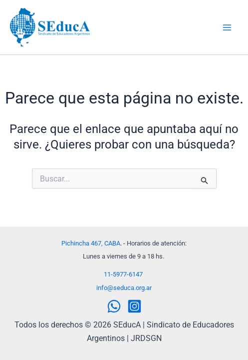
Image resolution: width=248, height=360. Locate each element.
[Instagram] (134, 306)
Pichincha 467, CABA (90, 243)
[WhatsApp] (114, 306)
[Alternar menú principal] (227, 27)
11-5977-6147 (123, 274)
